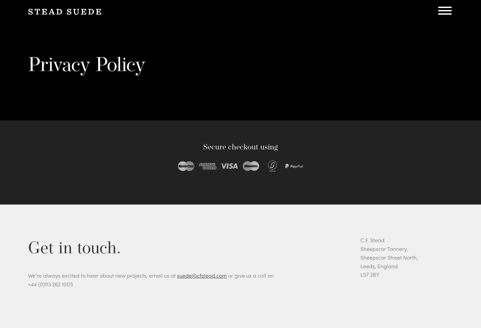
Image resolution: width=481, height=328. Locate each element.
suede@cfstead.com (202, 275)
